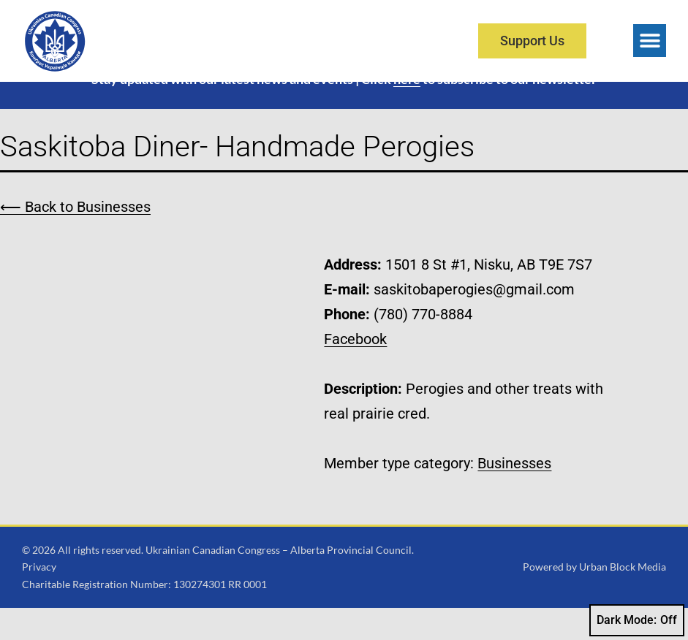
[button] (649, 40)
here (406, 111)
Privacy (39, 599)
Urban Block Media (622, 599)
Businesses (514, 494)
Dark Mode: (637, 620)
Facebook (355, 370)
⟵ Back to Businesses (75, 238)
